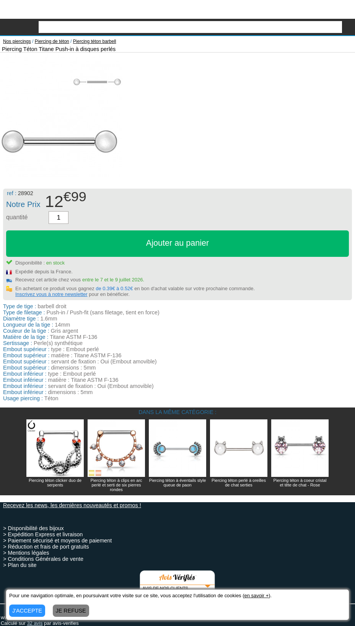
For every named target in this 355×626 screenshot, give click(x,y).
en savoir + (256, 595)
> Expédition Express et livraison (43, 534)
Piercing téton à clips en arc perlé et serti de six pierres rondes (116, 485)
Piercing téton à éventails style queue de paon (177, 482)
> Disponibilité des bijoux (33, 528)
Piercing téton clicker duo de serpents (55, 482)
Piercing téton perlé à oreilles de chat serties (239, 482)
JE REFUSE (71, 611)
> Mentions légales (26, 553)
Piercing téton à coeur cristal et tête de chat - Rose (300, 482)
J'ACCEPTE (27, 611)
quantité (17, 217)
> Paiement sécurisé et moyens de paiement (57, 540)
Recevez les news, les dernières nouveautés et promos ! (72, 505)
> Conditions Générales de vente (43, 559)
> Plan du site (20, 565)
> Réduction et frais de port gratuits (46, 547)
